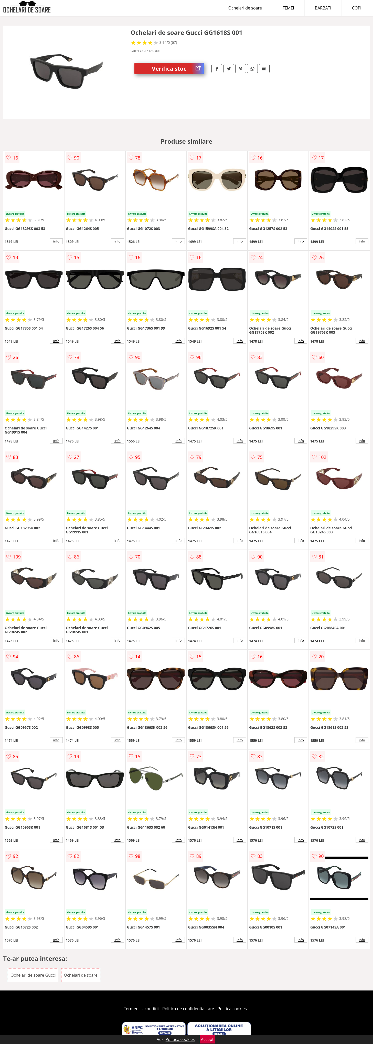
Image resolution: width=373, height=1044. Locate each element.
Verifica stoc (178, 68)
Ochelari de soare (245, 8)
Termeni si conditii (141, 1008)
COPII (357, 8)
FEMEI (288, 8)
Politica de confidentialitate (188, 1008)
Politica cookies (232, 1008)
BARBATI (323, 8)
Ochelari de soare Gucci (33, 975)
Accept (207, 1039)
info (56, 241)
